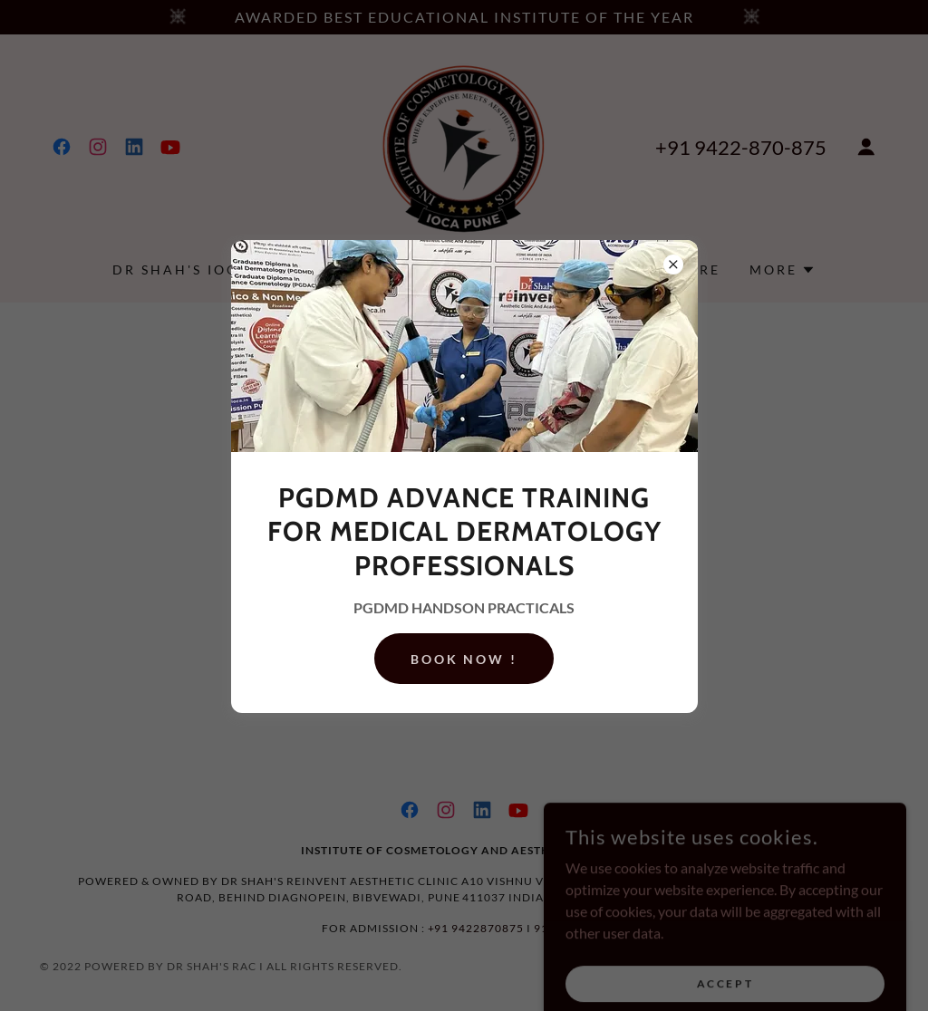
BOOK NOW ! (464, 659)
